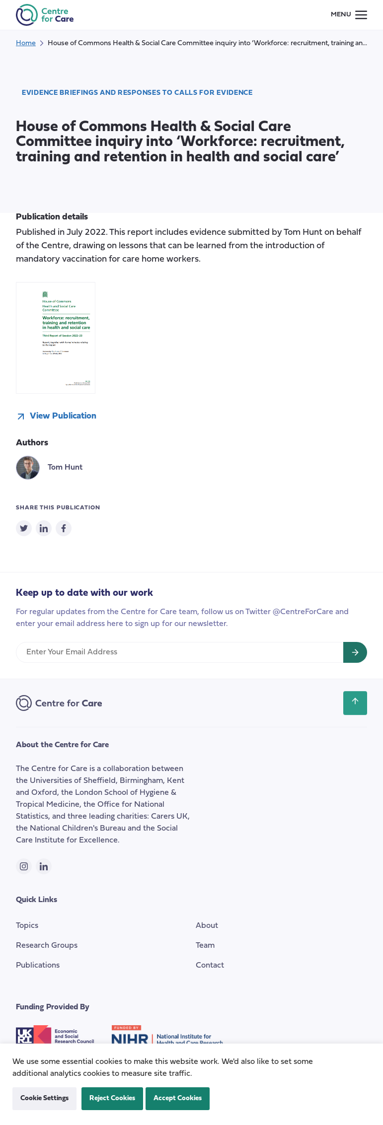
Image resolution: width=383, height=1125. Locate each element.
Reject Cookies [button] (112, 1098)
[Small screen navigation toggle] (349, 15)
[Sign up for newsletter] (355, 652)
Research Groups (46, 946)
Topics (27, 926)
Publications (38, 966)
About (207, 926)
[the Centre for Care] (45, 15)
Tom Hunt (65, 468)
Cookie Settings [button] (44, 1098)
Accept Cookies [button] (177, 1098)
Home (26, 43)
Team (205, 946)
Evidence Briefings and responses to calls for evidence (137, 93)
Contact (210, 966)
